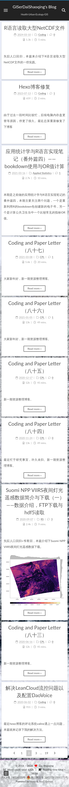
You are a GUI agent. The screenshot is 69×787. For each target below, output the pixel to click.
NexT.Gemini (46, 781)
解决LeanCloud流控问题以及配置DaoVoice (34, 691)
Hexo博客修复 (34, 87)
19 (46, 753)
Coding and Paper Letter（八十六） (34, 307)
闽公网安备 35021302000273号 (49, 777)
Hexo (33, 781)
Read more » (34, 71)
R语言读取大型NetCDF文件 (34, 28)
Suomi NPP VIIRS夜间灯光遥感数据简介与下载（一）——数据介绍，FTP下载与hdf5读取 (34, 501)
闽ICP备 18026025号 (13, 777)
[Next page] (54, 753)
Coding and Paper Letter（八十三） (34, 631)
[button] (6, 10)
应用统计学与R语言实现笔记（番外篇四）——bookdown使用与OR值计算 (35, 158)
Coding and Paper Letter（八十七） (34, 246)
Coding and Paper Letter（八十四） (34, 427)
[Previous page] (14, 753)
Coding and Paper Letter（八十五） (34, 367)
